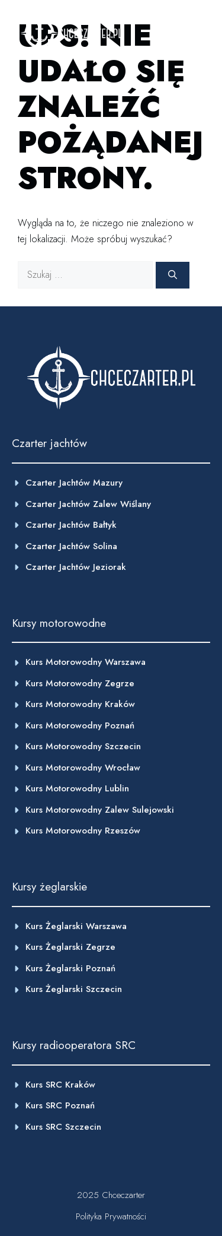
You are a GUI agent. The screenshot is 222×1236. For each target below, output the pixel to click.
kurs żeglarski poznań (70, 968)
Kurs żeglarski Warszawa (76, 926)
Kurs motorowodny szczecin (83, 746)
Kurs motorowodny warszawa (85, 661)
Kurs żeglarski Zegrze (70, 946)
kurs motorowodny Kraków (80, 704)
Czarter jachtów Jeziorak (75, 566)
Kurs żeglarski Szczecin (73, 989)
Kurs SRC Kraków (60, 1084)
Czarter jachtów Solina (71, 546)
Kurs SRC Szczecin (63, 1126)
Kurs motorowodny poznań (79, 725)
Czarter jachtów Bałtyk (71, 524)
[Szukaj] (172, 275)
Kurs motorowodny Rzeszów (82, 830)
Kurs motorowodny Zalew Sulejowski (99, 809)
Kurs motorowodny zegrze (79, 683)
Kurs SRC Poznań (60, 1105)
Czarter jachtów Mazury (74, 482)
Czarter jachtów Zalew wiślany (88, 504)
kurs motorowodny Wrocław (82, 767)
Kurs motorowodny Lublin (77, 788)
